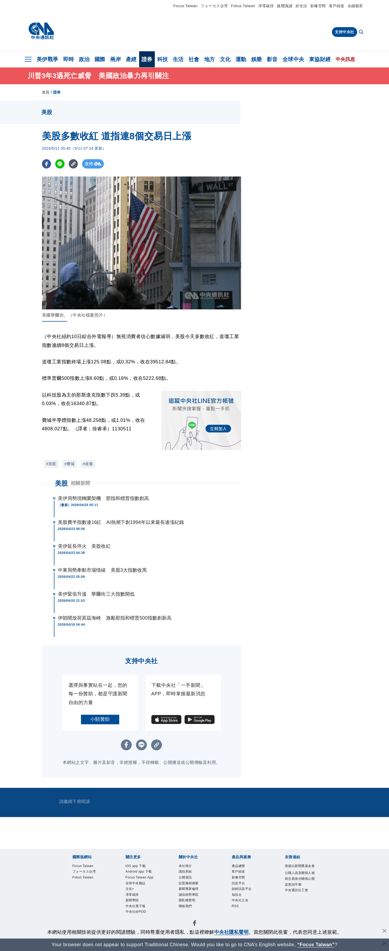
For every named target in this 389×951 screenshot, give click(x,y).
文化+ (131, 899)
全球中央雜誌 (137, 892)
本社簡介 (186, 866)
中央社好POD (138, 924)
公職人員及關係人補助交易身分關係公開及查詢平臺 (300, 886)
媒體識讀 (284, 6)
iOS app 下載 (137, 866)
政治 (84, 59)
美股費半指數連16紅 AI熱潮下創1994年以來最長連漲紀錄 (121, 522)
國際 (100, 59)
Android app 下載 (141, 873)
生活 (178, 59)
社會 (194, 59)
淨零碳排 (266, 6)
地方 (209, 59)
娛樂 (256, 59)
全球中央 (293, 59)
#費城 (69, 464)
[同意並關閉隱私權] (384, 931)
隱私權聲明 (188, 905)
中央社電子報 (137, 918)
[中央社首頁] (41, 31)
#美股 (51, 464)
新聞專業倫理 (190, 892)
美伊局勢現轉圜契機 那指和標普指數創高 (103, 498)
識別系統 (186, 873)
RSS (236, 911)
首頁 (46, 92)
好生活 (301, 6)
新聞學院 (133, 911)
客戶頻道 (336, 6)
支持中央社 (344, 32)
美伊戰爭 (47, 59)
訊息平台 (239, 885)
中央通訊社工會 (298, 899)
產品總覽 (239, 866)
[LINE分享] (60, 164)
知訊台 (237, 899)
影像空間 (318, 6)
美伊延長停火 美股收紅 (84, 546)
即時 (68, 59)
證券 (147, 59)
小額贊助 (100, 719)
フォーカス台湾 (214, 6)
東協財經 (320, 59)
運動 (241, 59)
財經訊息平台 (243, 892)
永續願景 (355, 6)
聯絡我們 (186, 911)
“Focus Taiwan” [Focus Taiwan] (316, 944)
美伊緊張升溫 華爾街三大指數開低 (96, 594)
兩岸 (115, 59)
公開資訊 (186, 879)
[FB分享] (46, 164)
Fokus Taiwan (243, 6)
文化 (225, 59)
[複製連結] (73, 164)
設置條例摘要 (190, 885)
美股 (61, 483)
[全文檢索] (362, 32)
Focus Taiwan (185, 6)
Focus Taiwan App (138, 882)
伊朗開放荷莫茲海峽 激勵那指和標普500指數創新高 (115, 618)
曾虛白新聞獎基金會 (300, 869)
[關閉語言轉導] (384, 944)
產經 (131, 59)
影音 (272, 59)
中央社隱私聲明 (231, 932)
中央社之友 (241, 905)
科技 (162, 59)
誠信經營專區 (190, 899)
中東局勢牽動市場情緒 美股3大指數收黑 (102, 570)
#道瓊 (88, 464)
